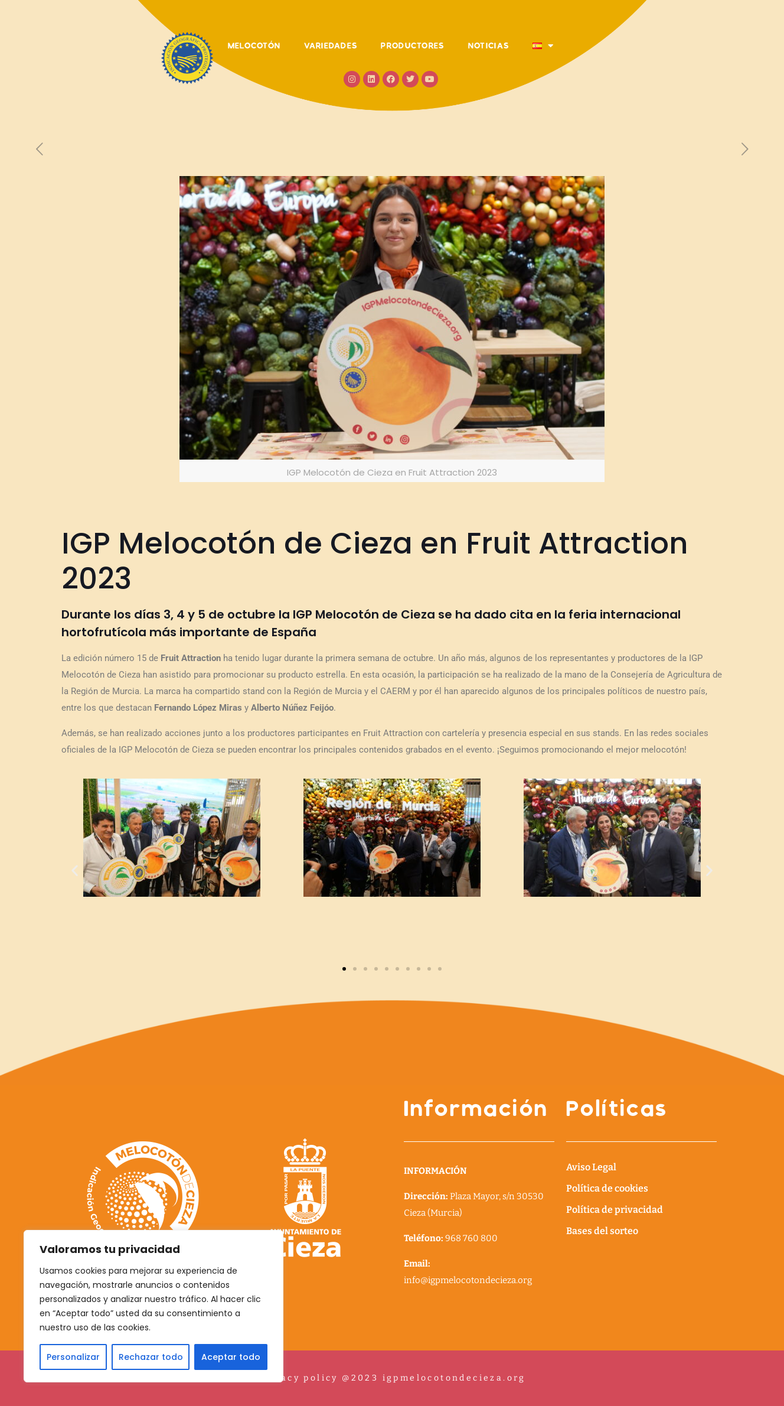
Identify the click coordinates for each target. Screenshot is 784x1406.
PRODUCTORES (412, 45)
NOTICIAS (488, 45)
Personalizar (73, 1357)
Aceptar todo (230, 1357)
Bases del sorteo (602, 1230)
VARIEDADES (330, 45)
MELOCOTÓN (254, 45)
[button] (74, 870)
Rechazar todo (151, 1357)
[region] (153, 1306)
